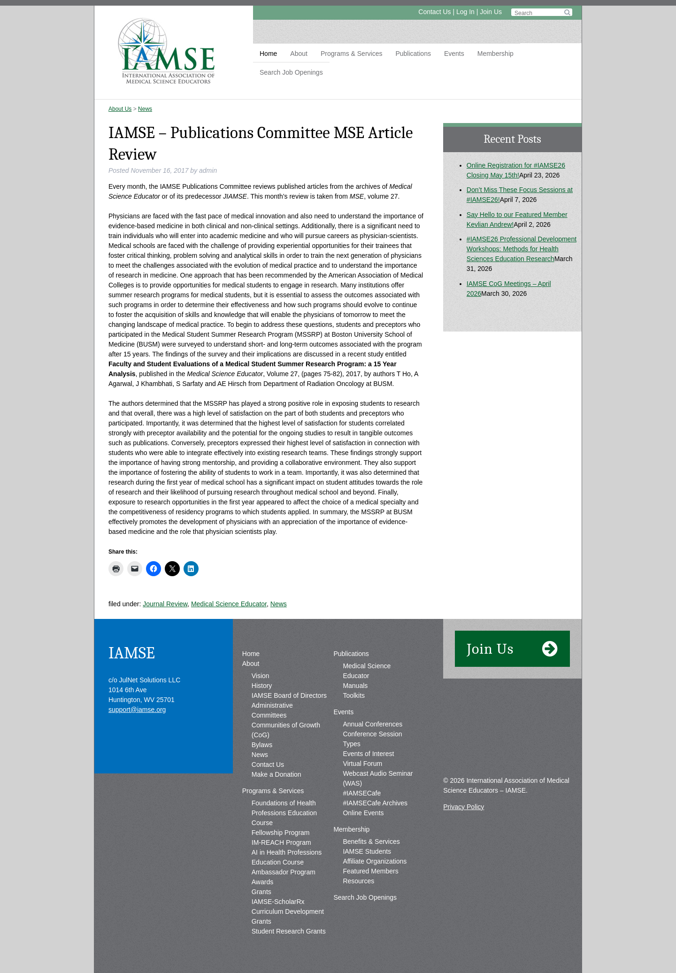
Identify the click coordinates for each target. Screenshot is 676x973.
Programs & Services (351, 53)
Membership (495, 53)
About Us (119, 109)
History (262, 685)
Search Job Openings (291, 72)
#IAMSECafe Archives (375, 803)
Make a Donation (276, 774)
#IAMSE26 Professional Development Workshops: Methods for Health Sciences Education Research (521, 249)
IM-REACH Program (281, 842)
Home (268, 53)
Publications (413, 53)
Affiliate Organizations (375, 861)
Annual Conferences (372, 724)
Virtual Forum (362, 763)
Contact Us (434, 11)
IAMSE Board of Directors (289, 695)
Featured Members (370, 871)
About (298, 53)
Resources (358, 881)
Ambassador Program (283, 872)
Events (454, 53)
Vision (260, 676)
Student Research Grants (289, 931)
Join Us (491, 11)
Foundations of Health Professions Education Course (284, 812)
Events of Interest (368, 753)
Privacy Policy (463, 807)
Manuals (355, 685)
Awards (262, 882)
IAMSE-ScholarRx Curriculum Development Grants (288, 911)
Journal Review (165, 604)
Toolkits (354, 695)
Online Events (363, 813)
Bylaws (262, 745)
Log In (465, 11)
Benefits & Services (371, 841)
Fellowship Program (281, 832)
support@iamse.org (137, 709)
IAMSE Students (367, 851)
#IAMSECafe (362, 793)
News (145, 109)
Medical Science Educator (229, 604)
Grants (261, 892)
